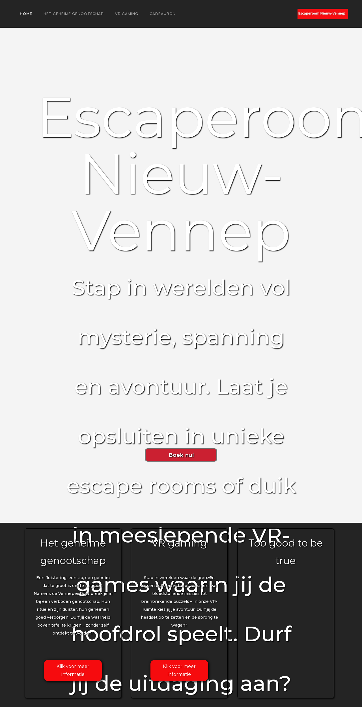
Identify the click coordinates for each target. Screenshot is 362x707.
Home (26, 14)
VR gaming (126, 14)
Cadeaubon (163, 14)
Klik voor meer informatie (73, 670)
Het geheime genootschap (74, 14)
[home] (323, 14)
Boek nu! (181, 454)
